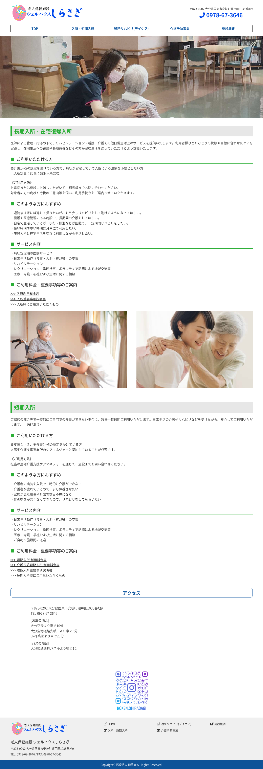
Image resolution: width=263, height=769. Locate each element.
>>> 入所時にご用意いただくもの (34, 304)
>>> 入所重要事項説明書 (28, 298)
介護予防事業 (180, 28)
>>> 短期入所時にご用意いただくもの (37, 575)
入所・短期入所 (83, 28)
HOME (110, 724)
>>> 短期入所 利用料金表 (28, 559)
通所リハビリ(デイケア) (131, 28)
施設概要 (228, 28)
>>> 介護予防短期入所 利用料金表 (35, 564)
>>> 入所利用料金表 (24, 293)
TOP (34, 28)
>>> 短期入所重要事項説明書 (31, 570)
